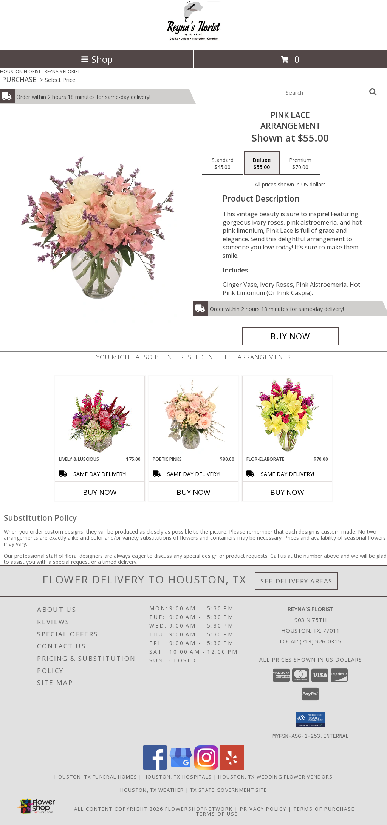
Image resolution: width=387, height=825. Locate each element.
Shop (97, 59)
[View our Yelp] (232, 767)
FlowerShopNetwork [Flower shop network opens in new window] (199, 808)
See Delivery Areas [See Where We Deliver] (296, 581)
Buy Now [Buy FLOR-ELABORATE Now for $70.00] (287, 492)
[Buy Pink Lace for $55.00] (290, 336)
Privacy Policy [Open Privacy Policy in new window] (263, 808)
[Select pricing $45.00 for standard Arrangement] (222, 163)
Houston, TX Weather (152, 789)
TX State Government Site (228, 789)
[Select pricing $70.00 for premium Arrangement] (300, 163)
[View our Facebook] (155, 767)
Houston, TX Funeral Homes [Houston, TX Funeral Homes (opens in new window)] (96, 776)
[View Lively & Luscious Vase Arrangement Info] (100, 416)
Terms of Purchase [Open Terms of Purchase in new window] (324, 808)
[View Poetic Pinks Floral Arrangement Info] (193, 416)
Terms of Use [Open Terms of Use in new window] (217, 813)
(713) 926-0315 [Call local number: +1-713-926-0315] (320, 641)
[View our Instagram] (206, 767)
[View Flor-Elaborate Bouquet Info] (287, 416)
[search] (373, 92)
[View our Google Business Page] (181, 767)
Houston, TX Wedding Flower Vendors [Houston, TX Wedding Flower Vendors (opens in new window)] (275, 776)
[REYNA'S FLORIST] (193, 39)
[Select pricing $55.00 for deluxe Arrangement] (262, 163)
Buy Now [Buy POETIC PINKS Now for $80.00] (193, 492)
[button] (310, 719)
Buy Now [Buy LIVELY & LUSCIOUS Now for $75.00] (100, 492)
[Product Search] (325, 93)
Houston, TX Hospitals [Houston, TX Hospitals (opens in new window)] (178, 776)
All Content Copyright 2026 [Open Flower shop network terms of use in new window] (118, 808)
